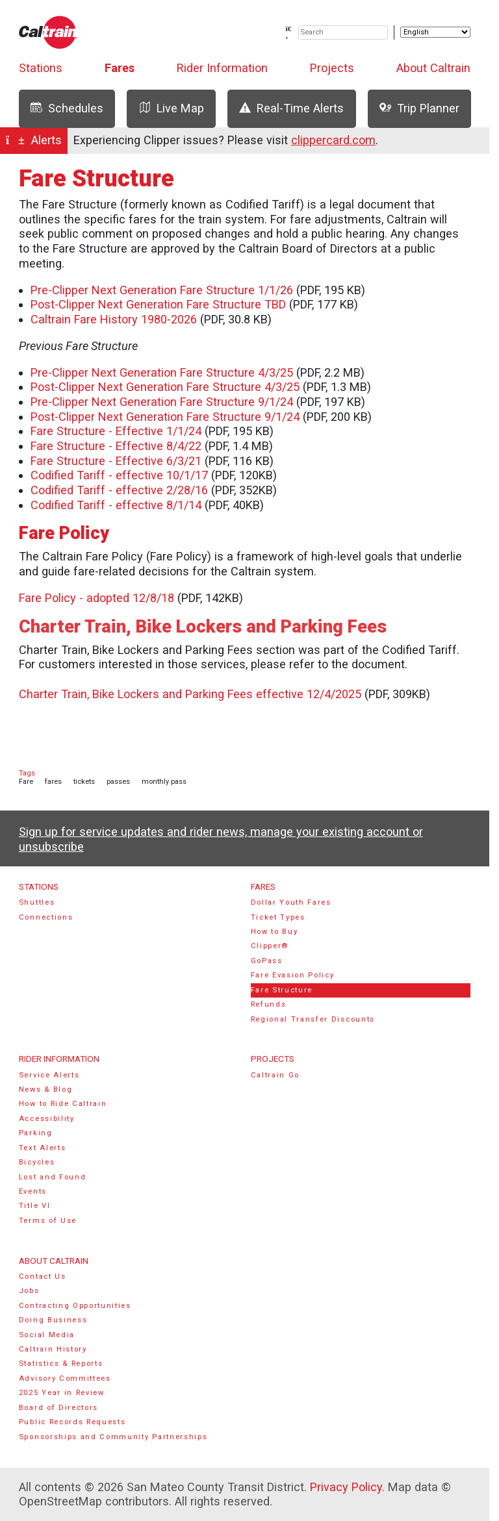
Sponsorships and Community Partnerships (113, 1437)
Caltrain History (53, 1349)
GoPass (267, 961)
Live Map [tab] (171, 108)
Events (33, 1191)
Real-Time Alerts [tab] (291, 108)
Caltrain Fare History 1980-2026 (114, 319)
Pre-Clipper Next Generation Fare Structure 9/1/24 (162, 402)
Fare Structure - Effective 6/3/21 (116, 461)
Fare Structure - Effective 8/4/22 (116, 446)
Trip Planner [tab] (419, 108)
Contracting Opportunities (75, 1305)
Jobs (29, 1291)
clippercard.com (333, 140)
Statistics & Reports (61, 1363)
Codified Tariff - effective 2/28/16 (119, 490)
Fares (119, 68)
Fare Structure (282, 990)
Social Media (47, 1335)
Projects (332, 68)
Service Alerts (49, 1075)
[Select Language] (435, 32)
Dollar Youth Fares (291, 902)
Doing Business (53, 1320)
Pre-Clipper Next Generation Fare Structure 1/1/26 (162, 290)
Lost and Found (52, 1177)
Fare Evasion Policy (293, 975)
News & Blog (46, 1089)
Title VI (34, 1205)
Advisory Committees (65, 1378)
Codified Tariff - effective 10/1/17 (119, 475)
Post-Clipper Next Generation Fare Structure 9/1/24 (165, 416)
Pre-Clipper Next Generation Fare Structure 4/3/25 (162, 372)
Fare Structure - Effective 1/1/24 (116, 431)
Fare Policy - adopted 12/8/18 (96, 598)
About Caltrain (433, 68)
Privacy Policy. (347, 1487)
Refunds (269, 1004)
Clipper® (269, 946)
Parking (36, 1133)
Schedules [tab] (67, 108)
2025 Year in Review (62, 1393)
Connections (46, 917)
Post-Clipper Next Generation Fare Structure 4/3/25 (165, 387)
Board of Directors (58, 1407)
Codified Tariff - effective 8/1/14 (116, 505)
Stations (40, 68)
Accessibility (47, 1118)
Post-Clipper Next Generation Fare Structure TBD (158, 304)
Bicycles (37, 1162)
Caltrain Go (275, 1075)
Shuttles (37, 902)
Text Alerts (42, 1148)
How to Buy (274, 931)
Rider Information (222, 68)
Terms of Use (48, 1220)
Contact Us (42, 1276)
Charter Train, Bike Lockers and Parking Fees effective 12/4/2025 (190, 694)
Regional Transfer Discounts (313, 1019)
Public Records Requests (72, 1422)
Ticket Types (278, 917)
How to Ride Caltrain (63, 1104)
